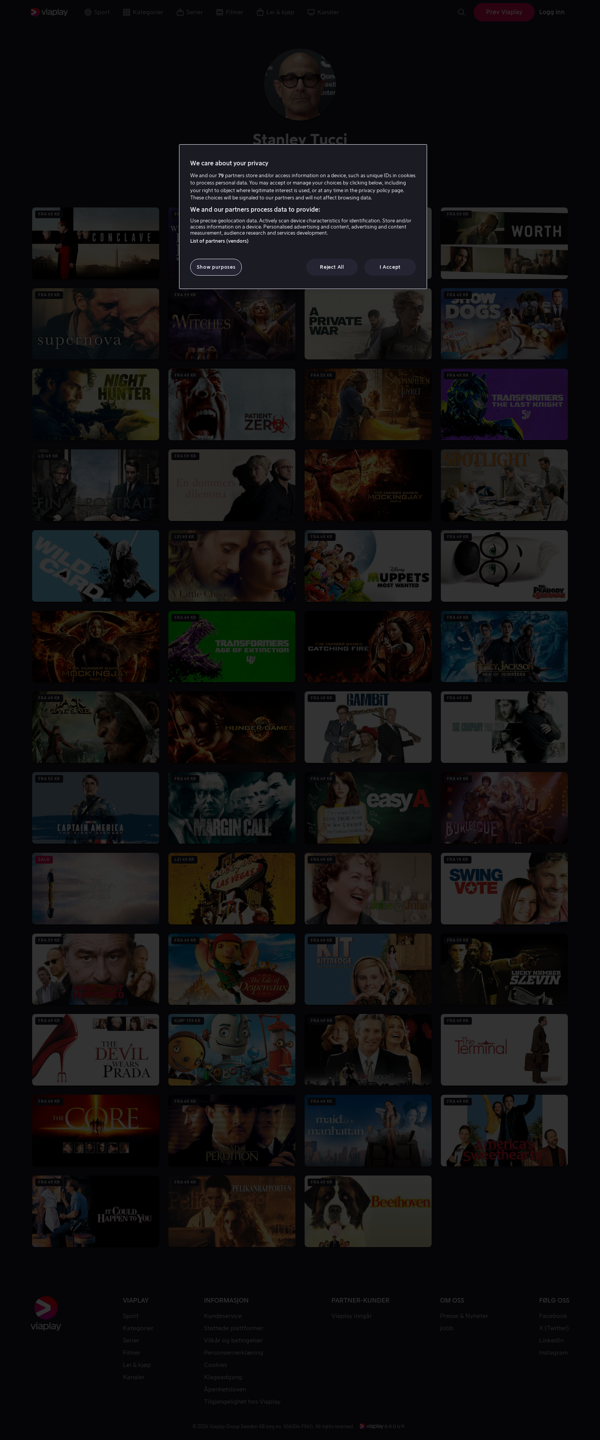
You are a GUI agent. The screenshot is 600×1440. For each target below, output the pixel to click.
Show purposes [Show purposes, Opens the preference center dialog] (216, 266)
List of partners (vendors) (219, 240)
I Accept (390, 266)
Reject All (332, 266)
